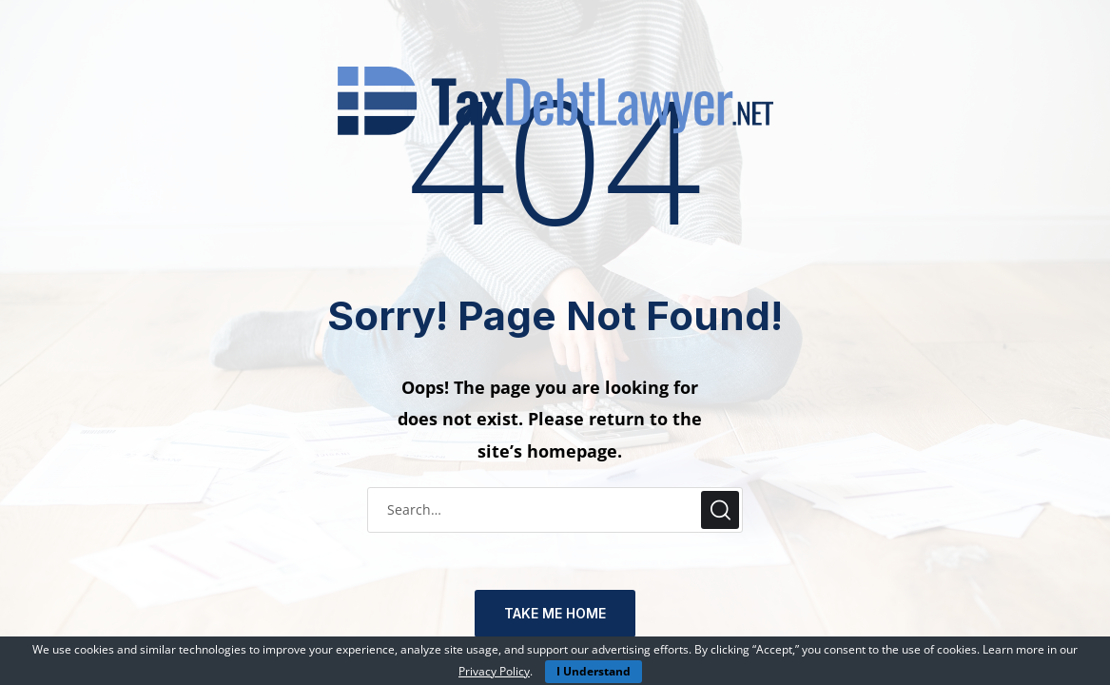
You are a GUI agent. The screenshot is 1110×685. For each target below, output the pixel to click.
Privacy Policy (494, 671)
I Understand (593, 671)
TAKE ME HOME (555, 613)
